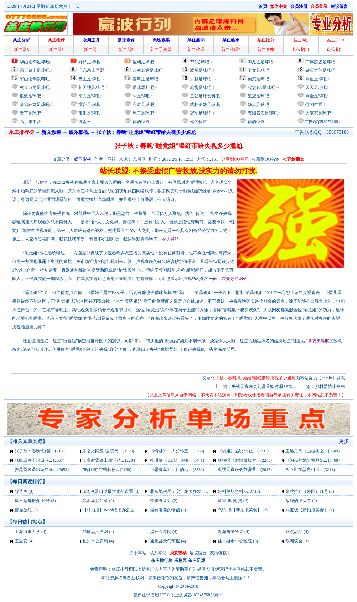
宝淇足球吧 (89, 113)
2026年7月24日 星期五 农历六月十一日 (43, 6)
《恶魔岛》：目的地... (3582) (177, 469)
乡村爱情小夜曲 (330, 386)
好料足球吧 (89, 61)
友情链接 (218, 552)
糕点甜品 (293, 531)
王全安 (21, 540)
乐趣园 (180, 560)
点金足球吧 (315, 95)
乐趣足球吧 (200, 78)
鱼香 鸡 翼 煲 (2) (233, 500)
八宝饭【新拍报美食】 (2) (309, 509)
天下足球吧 (30, 113)
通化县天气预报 (165, 540)
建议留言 (198, 552)
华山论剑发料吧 (35, 78)
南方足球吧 (88, 95)
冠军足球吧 (200, 113)
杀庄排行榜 (161, 560)
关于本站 (137, 552)
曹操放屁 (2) (26, 509)
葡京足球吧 (258, 78)
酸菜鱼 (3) (24, 491)
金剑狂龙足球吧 (34, 104)
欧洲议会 (293, 540)
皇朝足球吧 (143, 61)
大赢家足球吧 (317, 113)
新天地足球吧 (90, 87)
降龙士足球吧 (260, 61)
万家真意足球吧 (147, 70)
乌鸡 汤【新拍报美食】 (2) (243, 509)
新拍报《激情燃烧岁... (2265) (245, 460)
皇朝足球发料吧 (204, 95)
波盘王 (84, 121)
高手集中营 (30, 121)
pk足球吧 (140, 95)
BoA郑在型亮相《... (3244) (310, 469)
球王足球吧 (142, 113)
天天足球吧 (315, 87)
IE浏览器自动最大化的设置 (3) (110, 491)
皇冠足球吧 (258, 95)
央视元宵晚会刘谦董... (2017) (245, 469)
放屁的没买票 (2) (301, 500)
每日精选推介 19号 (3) (35, 500)
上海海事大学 (27, 531)
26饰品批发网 (95, 531)
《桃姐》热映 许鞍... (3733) (243, 451)
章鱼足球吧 (316, 78)
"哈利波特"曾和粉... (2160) (106, 469)
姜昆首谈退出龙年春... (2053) (42, 469)
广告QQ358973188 (321, 121)
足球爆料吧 (143, 87)
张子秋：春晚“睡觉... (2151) (40, 451)
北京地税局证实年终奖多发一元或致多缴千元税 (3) (198, 491)
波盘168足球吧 (261, 87)
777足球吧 (199, 61)
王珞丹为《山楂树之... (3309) (312, 451)
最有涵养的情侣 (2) (168, 509)
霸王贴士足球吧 (35, 70)
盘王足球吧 (89, 78)
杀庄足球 (196, 560)
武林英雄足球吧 (204, 104)
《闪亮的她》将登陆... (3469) (312, 460)
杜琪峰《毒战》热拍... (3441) (177, 460)
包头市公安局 (95, 540)
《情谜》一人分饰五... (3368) (177, 451)
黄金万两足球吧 (35, 87)
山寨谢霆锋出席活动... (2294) (109, 460)
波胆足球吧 (200, 70)
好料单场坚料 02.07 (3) (239, 491)
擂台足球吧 (88, 104)
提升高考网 (160, 531)
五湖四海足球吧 (262, 113)
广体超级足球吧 (320, 61)
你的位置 (140, 121)
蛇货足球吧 (201, 87)
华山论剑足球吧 (35, 61)
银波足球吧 (30, 95)
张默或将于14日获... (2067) (39, 460)
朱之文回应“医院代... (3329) (108, 451)
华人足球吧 (258, 104)
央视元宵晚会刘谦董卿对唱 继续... (264, 386)
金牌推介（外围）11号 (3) (309, 491)
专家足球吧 (142, 104)
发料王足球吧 (145, 78)
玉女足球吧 (258, 70)
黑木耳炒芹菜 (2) (98, 500)
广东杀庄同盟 (91, 70)
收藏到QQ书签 (265, 159)
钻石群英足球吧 (320, 70)
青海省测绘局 (230, 531)
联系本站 (158, 552)
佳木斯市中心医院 (235, 540)
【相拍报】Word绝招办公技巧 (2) (113, 509)
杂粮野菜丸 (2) (163, 500)
